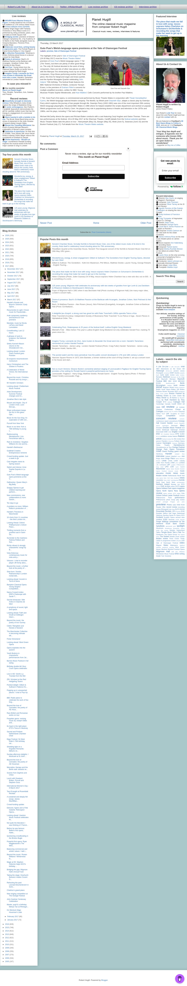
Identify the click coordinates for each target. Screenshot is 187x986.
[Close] (128, 148)
